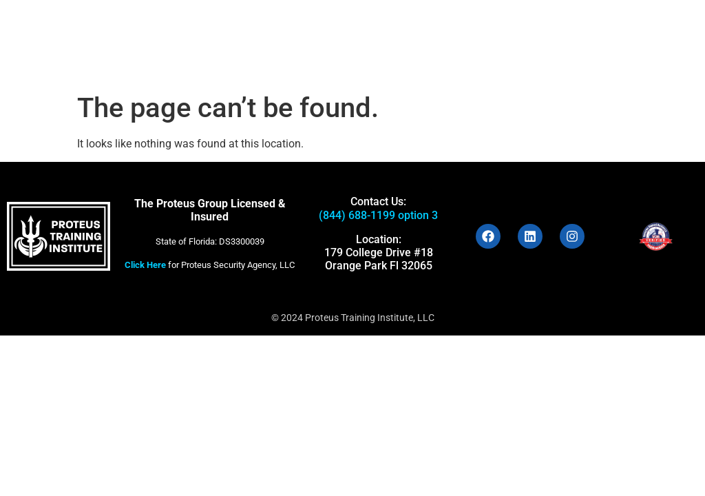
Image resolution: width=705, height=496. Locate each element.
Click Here (145, 265)
